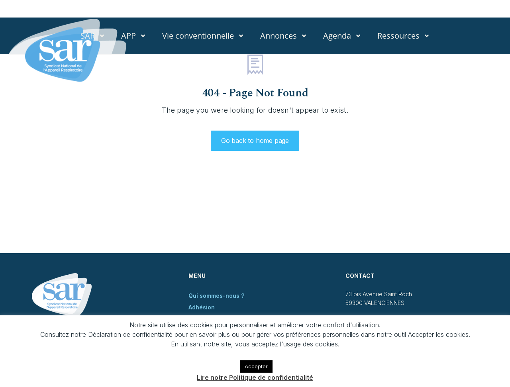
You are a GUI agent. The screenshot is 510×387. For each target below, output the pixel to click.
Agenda (342, 36)
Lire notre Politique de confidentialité (255, 377)
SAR (92, 36)
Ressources (403, 36)
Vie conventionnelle (203, 36)
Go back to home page (255, 141)
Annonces (283, 36)
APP (133, 36)
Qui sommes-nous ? (216, 295)
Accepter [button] (256, 366)
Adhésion (201, 307)
